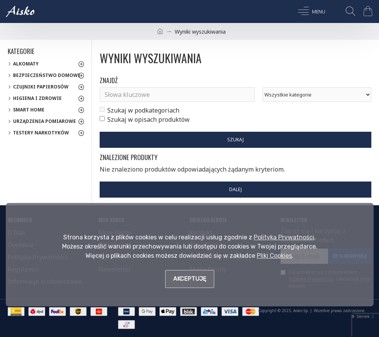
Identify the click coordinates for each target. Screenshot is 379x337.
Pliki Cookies (274, 255)
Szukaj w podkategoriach (139, 110)
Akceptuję (189, 278)
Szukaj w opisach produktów (145, 119)
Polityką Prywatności (284, 237)
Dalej (235, 189)
